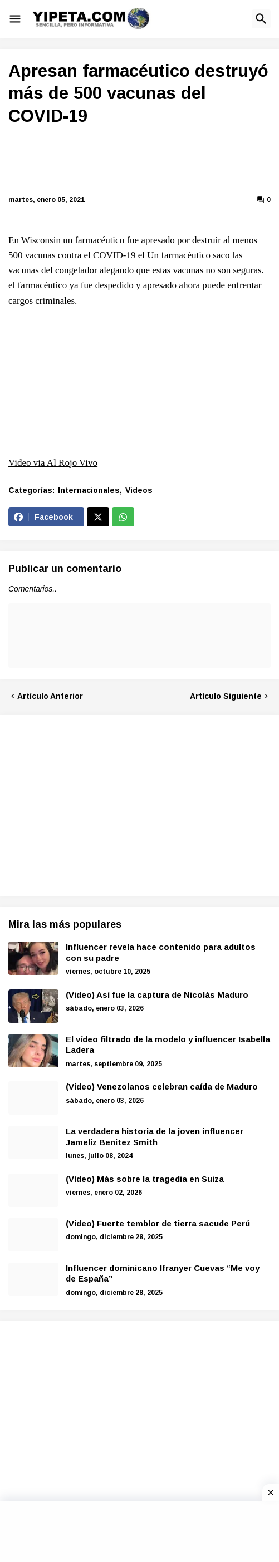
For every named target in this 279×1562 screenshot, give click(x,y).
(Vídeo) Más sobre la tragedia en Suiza (145, 1179)
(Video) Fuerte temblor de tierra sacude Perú (158, 1223)
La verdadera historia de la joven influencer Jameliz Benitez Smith (154, 1136)
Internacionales (89, 490)
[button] (15, 18)
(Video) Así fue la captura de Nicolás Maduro (157, 994)
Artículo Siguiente (226, 696)
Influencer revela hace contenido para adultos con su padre (161, 952)
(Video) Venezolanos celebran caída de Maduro (162, 1086)
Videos (139, 490)
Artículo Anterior (50, 696)
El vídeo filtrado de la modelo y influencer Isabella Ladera (168, 1044)
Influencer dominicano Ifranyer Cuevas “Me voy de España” (163, 1273)
